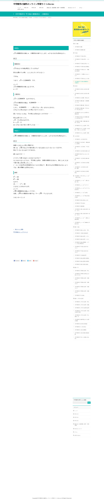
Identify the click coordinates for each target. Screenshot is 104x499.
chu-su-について (78, 428)
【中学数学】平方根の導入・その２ (82, 60)
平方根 (76, 53)
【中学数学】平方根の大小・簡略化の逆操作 (82, 70)
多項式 (76, 86)
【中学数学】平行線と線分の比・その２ (82, 251)
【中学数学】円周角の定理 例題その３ (82, 287)
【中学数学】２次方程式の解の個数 (82, 159)
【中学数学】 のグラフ (82, 185)
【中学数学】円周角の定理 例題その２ (82, 283)
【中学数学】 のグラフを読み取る (82, 188)
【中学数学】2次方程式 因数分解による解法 (82, 143)
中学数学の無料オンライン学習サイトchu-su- (33, 4)
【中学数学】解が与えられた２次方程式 (82, 155)
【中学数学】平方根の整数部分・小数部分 (82, 82)
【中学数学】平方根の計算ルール (82, 63)
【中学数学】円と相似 (79, 295)
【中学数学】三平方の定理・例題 (82, 304)
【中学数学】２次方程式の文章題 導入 (82, 163)
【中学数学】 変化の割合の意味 (82, 196)
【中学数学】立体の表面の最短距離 (82, 333)
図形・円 (76, 267)
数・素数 (76, 43)
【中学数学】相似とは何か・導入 (82, 230)
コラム (76, 432)
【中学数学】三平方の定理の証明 (82, 307)
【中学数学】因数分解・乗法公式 (82, 105)
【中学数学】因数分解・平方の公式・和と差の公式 (82, 109)
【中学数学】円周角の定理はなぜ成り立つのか (82, 274)
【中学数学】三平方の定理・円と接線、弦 (82, 316)
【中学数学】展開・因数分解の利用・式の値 (82, 122)
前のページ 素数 (19, 229)
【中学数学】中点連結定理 (80, 255)
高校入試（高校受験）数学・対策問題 (82, 424)
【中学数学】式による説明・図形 (82, 133)
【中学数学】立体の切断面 (80, 329)
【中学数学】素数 (78, 46)
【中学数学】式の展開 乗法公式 (82, 97)
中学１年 (76, 414)
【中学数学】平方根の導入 (80, 56)
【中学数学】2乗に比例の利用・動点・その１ (82, 210)
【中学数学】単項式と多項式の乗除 (82, 90)
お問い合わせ (77, 435)
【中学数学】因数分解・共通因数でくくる (82, 101)
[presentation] (14, 53)
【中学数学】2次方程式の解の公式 (82, 151)
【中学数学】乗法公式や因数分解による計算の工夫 (82, 117)
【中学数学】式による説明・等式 (82, 125)
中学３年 (76, 420)
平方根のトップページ (20, 232)
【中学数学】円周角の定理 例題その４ (82, 292)
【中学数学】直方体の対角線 (81, 323)
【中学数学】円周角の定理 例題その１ (82, 279)
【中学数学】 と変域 (81, 193)
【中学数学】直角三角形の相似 (81, 264)
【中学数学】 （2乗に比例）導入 (82, 181)
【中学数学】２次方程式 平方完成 (82, 147)
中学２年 (76, 417)
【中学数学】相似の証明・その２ (82, 239)
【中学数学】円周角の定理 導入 (82, 270)
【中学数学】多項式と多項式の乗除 (82, 94)
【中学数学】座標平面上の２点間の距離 (82, 320)
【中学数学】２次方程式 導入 (81, 139)
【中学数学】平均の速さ (80, 203)
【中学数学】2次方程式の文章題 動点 (82, 172)
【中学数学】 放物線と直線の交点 (82, 223)
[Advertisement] (41, 31)
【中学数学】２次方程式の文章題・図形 (81, 167)
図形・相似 (77, 227)
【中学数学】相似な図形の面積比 (82, 258)
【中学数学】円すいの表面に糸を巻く (82, 338)
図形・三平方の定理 (79, 298)
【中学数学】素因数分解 (80, 49)
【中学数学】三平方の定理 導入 (82, 301)
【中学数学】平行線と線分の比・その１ (82, 247)
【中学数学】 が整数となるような (82, 74)
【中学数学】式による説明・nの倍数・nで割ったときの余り (82, 129)
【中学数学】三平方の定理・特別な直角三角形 (82, 311)
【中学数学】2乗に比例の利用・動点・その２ (82, 214)
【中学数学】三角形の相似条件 (81, 233)
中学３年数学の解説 (79, 40)
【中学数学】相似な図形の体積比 (82, 261)
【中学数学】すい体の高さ (80, 326)
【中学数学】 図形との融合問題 (82, 218)
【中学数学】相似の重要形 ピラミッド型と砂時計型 (82, 243)
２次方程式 (77, 136)
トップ (76, 410)
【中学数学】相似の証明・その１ (82, 236)
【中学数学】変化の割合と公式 (81, 200)
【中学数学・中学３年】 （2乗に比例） (82, 176)
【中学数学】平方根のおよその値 (82, 78)
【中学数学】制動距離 (79, 206)
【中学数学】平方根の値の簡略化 (82, 66)
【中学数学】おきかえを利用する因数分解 (82, 113)
